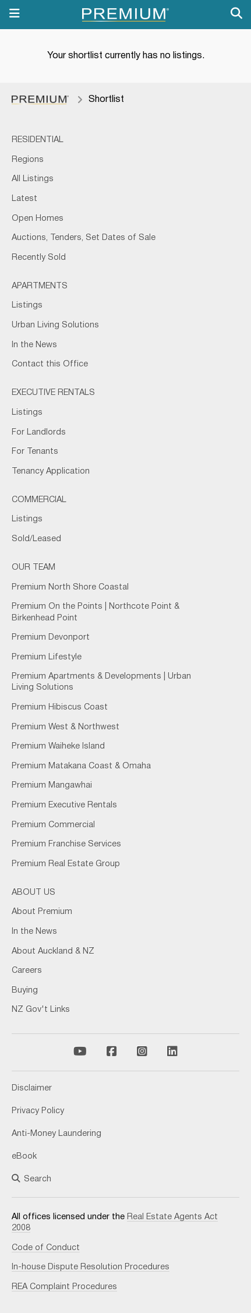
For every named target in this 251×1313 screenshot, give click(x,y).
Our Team (33, 567)
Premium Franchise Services (66, 844)
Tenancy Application (51, 471)
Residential (37, 140)
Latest (24, 199)
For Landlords (39, 432)
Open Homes (37, 219)
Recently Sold (39, 258)
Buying (25, 990)
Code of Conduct (46, 1248)
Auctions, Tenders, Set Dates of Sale (83, 238)
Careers (27, 971)
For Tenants (35, 452)
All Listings (33, 179)
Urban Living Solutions (55, 325)
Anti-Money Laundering (56, 1134)
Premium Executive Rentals (64, 805)
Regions (28, 160)
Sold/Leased (36, 539)
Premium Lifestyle (47, 657)
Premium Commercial (53, 825)
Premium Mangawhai (52, 785)
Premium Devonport (51, 637)
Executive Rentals (53, 393)
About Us (33, 892)
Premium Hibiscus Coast (60, 707)
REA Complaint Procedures (64, 1287)
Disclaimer (32, 1088)
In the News (34, 345)
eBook (24, 1156)
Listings (27, 305)
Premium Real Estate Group (66, 864)
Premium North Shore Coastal (70, 587)
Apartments (40, 286)
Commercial (39, 500)
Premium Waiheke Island (58, 746)
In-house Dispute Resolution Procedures (90, 1267)
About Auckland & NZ (53, 951)
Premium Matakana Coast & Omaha (81, 766)
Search (31, 1179)
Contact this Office (50, 364)
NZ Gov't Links (41, 1010)
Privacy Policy (38, 1111)
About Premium (42, 912)
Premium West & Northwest (65, 727)
